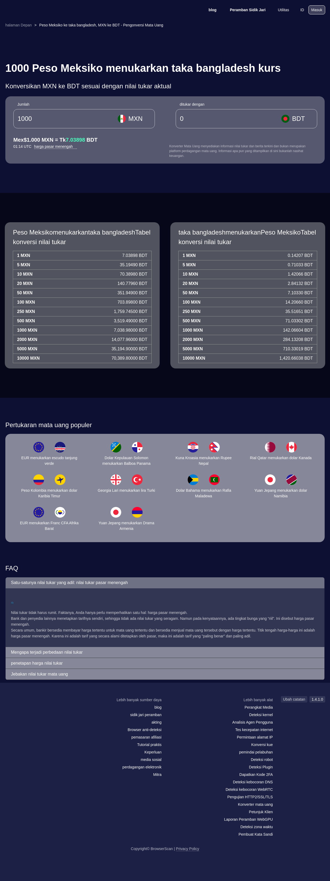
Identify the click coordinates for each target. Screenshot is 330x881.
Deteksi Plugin (261, 767)
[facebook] (22, 710)
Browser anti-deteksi (145, 730)
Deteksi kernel (261, 715)
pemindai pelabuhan (256, 752)
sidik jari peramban (146, 715)
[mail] (10, 710)
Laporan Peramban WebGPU (248, 819)
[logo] (31, 10)
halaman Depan (18, 25)
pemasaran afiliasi (146, 737)
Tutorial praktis (149, 745)
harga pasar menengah (55, 146)
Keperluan (153, 752)
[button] (165, 582)
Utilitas (280, 10)
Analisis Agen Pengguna (252, 722)
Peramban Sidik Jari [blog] (244, 10)
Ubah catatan (294, 699)
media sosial (151, 759)
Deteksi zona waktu (256, 827)
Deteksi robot (262, 759)
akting (157, 722)
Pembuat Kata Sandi (255, 834)
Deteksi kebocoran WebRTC (249, 789)
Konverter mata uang (255, 804)
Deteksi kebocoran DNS (253, 782)
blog (209, 10)
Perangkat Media (259, 707)
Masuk (316, 10)
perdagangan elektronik (142, 767)
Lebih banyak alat (258, 700)
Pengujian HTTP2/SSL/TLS (250, 797)
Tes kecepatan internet (254, 730)
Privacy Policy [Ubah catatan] (187, 849)
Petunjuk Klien (261, 812)
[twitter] (33, 710)
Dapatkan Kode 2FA (256, 774)
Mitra (157, 774)
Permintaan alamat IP (255, 737)
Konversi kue (262, 745)
